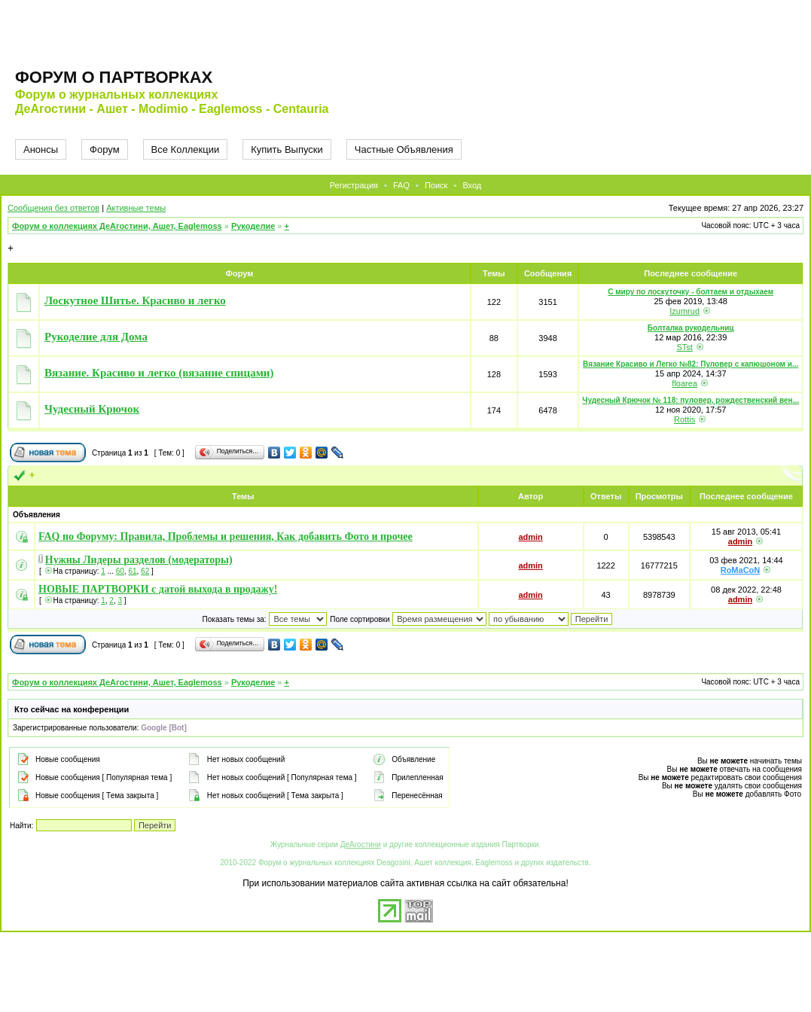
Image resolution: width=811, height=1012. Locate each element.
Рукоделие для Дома (96, 337)
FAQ (401, 185)
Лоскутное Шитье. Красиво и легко (135, 300)
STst (684, 347)
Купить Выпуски (287, 149)
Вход (471, 185)
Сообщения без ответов (53, 207)
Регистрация (354, 185)
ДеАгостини (360, 844)
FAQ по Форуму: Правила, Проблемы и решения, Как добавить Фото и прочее (225, 536)
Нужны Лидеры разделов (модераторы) (139, 559)
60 (120, 571)
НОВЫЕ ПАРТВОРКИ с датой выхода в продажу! (157, 589)
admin (530, 536)
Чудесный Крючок (91, 409)
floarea (684, 383)
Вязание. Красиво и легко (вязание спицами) (159, 373)
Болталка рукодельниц (691, 328)
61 (132, 571)
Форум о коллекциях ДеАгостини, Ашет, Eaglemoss (117, 225)
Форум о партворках (113, 77)
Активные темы (136, 207)
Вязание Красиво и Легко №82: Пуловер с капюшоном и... (690, 364)
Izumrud (684, 310)
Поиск (436, 185)
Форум (105, 149)
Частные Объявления (404, 149)
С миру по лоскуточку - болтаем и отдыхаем (690, 292)
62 (145, 571)
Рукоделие (253, 225)
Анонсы (40, 149)
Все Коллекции (185, 149)
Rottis (684, 419)
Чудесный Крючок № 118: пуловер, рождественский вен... (690, 400)
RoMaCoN (741, 570)
